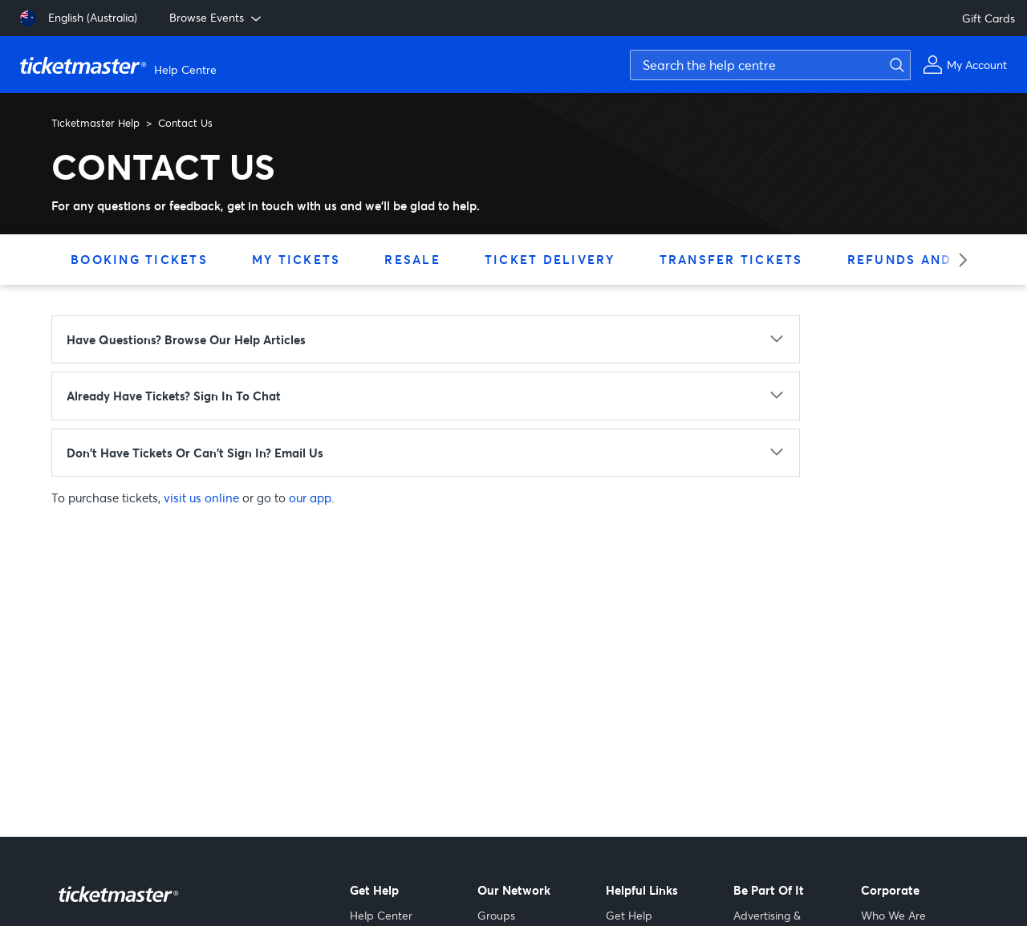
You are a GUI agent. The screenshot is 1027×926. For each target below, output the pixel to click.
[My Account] (965, 65)
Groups (496, 915)
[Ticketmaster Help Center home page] (120, 65)
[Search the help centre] (770, 65)
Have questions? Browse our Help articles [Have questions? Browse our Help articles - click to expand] (186, 339)
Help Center (381, 915)
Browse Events (216, 18)
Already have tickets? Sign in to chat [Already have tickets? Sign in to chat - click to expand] (174, 396)
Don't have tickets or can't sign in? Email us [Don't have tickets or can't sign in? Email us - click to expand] (195, 453)
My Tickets (296, 259)
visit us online (201, 497)
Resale (412, 259)
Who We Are (893, 915)
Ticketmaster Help (95, 123)
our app (310, 497)
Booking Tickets (139, 259)
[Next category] (958, 259)
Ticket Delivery (550, 259)
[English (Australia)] (78, 18)
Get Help (629, 915)
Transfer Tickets (731, 259)
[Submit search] (895, 65)
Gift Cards (988, 18)
